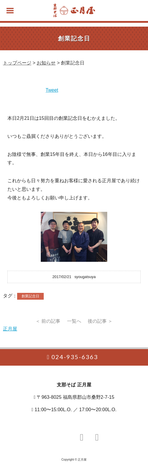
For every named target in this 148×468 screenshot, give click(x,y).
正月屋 (10, 328)
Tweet (51, 90)
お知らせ (46, 62)
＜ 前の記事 (47, 321)
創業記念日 (30, 296)
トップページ (17, 62)
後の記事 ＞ (100, 321)
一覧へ (74, 321)
